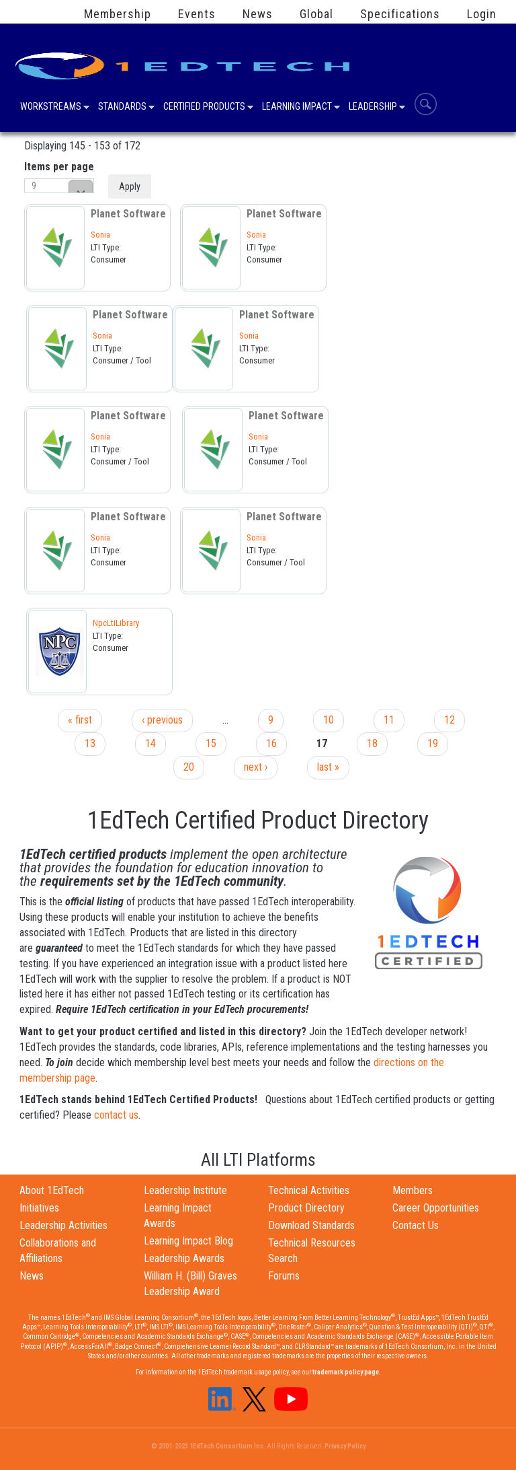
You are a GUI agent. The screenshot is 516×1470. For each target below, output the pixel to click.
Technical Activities (308, 1190)
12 (449, 719)
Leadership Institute (185, 1190)
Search (425, 104)
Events (197, 14)
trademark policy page (345, 1372)
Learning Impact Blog (188, 1240)
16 (271, 743)
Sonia (100, 235)
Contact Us (415, 1225)
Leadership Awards (184, 1258)
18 (372, 743)
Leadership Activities (63, 1225)
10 (328, 719)
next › (255, 767)
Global (316, 14)
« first (80, 719)
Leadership (373, 108)
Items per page (59, 166)
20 (188, 767)
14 (150, 743)
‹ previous (162, 719)
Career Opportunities (435, 1207)
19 (432, 743)
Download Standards (311, 1225)
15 (211, 743)
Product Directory (306, 1207)
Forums (284, 1275)
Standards (122, 108)
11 (389, 719)
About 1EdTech (51, 1190)
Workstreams (50, 108)
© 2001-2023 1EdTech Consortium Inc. (208, 1446)
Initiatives (39, 1207)
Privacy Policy (345, 1446)
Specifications (400, 14)
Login (482, 14)
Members (412, 1190)
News (258, 14)
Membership (117, 14)
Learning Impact (297, 108)
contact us (116, 1115)
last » (328, 767)
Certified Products (204, 108)
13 (90, 743)
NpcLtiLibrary (116, 623)
